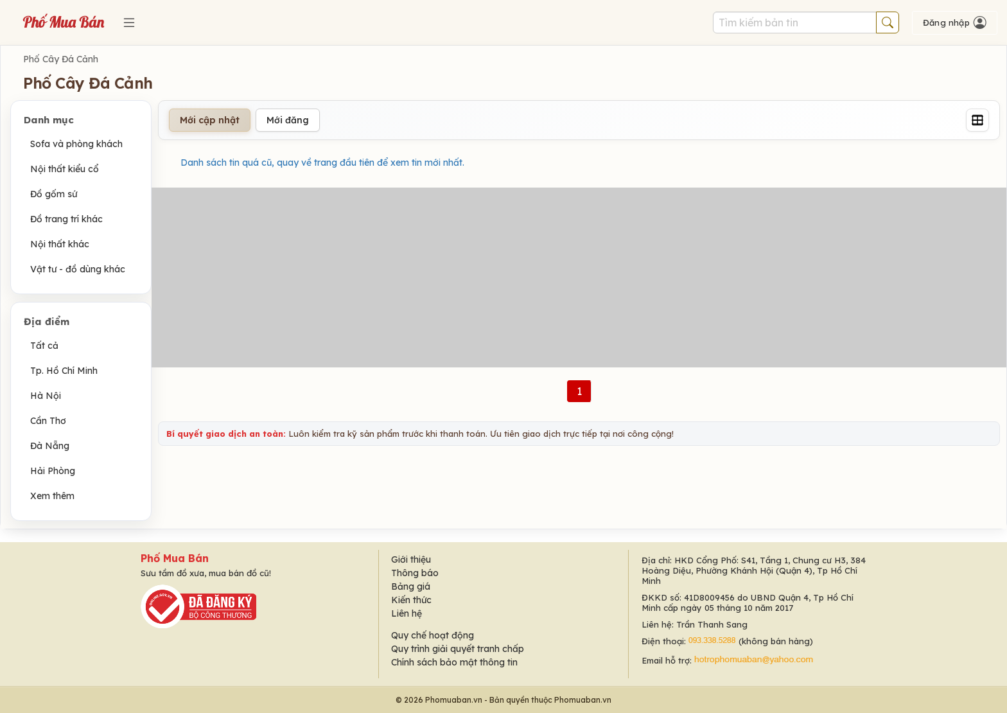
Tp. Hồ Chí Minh (64, 370)
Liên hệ (406, 613)
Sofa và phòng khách (76, 144)
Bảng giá (410, 586)
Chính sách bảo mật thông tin (454, 662)
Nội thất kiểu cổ (64, 169)
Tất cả (44, 345)
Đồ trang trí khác (66, 219)
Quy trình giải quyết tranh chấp (457, 649)
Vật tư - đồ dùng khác (77, 269)
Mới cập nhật (210, 120)
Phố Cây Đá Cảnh (60, 59)
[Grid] (977, 120)
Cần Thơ (48, 421)
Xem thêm (52, 496)
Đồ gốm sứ (53, 194)
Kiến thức (411, 600)
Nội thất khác (59, 244)
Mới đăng (288, 120)
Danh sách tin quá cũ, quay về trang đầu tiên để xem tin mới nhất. (322, 162)
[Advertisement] (579, 277)
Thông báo (415, 573)
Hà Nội (45, 395)
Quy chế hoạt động (432, 635)
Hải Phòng (52, 471)
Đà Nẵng (49, 446)
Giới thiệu (411, 559)
